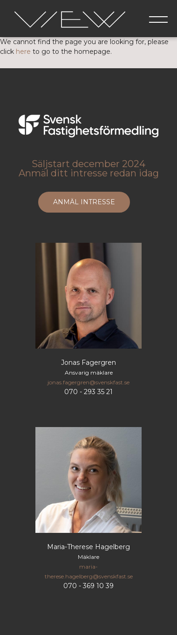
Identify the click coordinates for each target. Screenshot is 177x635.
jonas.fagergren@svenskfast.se (88, 382)
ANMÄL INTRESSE (84, 202)
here (23, 51)
